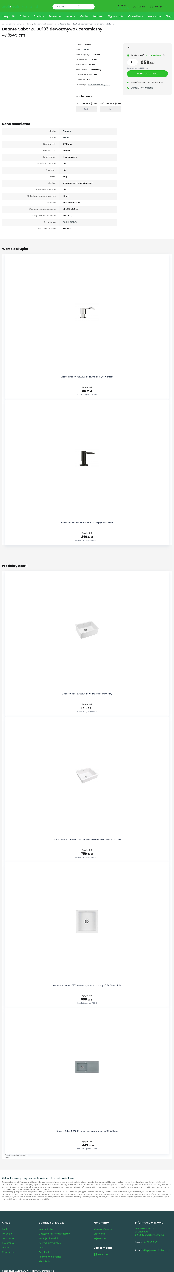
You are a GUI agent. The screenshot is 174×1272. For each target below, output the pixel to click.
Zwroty (6, 1245)
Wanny (70, 14)
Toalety (39, 14)
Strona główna (8, 21)
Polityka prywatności (50, 1240)
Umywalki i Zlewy (24, 21)
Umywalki (8, 14)
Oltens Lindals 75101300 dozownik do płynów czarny (87, 520)
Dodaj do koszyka (147, 71)
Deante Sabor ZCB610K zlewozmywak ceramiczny (87, 691)
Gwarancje (8, 1236)
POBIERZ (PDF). (70, 219)
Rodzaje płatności (48, 1236)
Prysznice (55, 14)
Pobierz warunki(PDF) (99, 82)
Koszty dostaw (46, 1226)
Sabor (86, 47)
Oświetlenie (135, 14)
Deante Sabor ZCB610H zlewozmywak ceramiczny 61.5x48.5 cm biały (87, 837)
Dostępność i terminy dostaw (54, 1231)
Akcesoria (154, 14)
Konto (142, 4)
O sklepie (7, 1231)
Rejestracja (100, 1236)
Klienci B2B (44, 1259)
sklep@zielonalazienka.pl (156, 1248)
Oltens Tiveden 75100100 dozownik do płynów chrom (87, 374)
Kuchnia (98, 14)
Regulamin (44, 1249)
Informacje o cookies (50, 1254)
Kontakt (6, 1226)
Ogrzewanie (115, 14)
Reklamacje (8, 1240)
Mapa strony (9, 1249)
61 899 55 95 (123, 6)
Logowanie (99, 1231)
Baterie (24, 14)
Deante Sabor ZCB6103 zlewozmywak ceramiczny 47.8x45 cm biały (87, 983)
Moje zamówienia (103, 1226)
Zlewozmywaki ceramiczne (46, 21)
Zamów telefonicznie (142, 85)
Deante (67, 128)
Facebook (101, 1252)
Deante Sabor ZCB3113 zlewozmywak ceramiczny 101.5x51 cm (87, 1128)
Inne (41, 1245)
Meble (84, 14)
